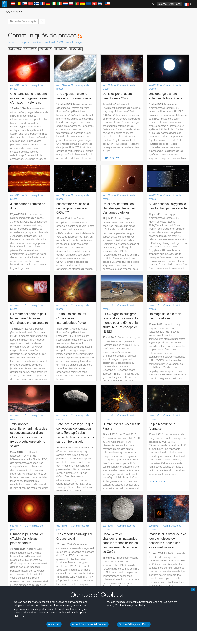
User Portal (175, 3)
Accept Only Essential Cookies (89, 624)
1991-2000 (60, 49)
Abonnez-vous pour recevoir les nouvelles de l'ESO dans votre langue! (45, 42)
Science (162, 3)
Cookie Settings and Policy (134, 624)
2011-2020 (30, 49)
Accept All (54, 624)
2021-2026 (15, 49)
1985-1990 (76, 49)
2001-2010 (45, 49)
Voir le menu (13, 12)
